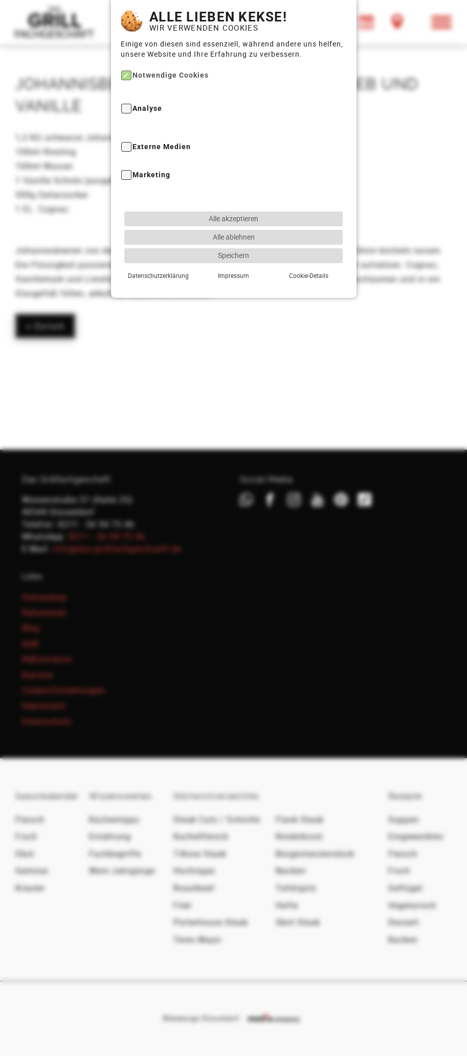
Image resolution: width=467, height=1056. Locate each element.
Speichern (233, 253)
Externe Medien (161, 144)
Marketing (151, 173)
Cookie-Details (308, 273)
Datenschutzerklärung (158, 273)
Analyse (147, 106)
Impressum (233, 273)
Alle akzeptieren (233, 216)
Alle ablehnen (234, 235)
